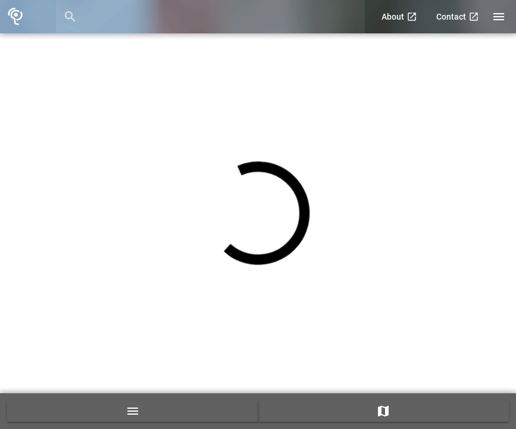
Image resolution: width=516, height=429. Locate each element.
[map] (383, 411)
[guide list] (132, 411)
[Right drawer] (499, 17)
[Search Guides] (221, 16)
